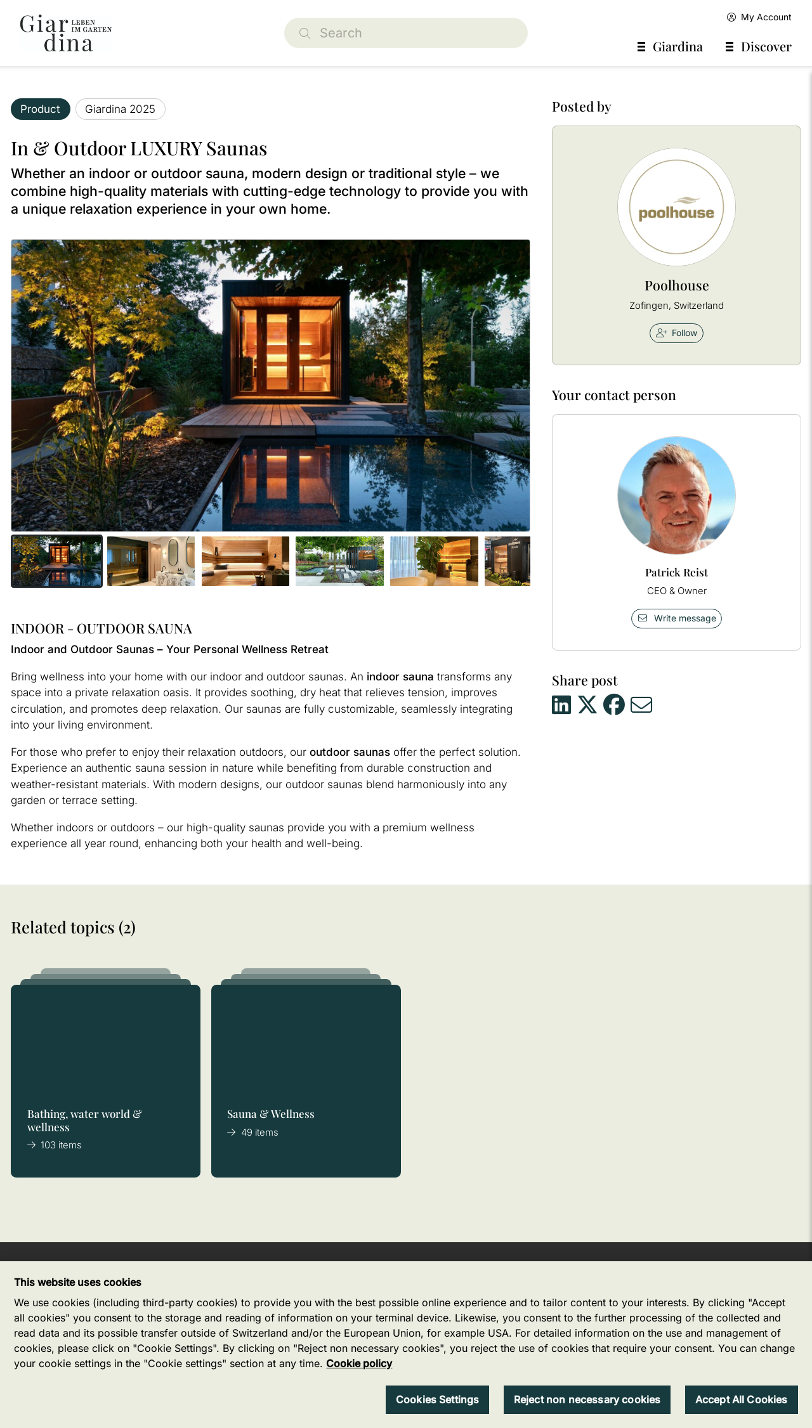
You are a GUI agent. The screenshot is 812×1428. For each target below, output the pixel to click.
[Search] (406, 33)
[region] (406, 1344)
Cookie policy (359, 1363)
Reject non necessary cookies (587, 1399)
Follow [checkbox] (677, 332)
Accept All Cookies (741, 1399)
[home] (66, 33)
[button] (57, 561)
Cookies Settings (438, 1399)
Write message (677, 618)
